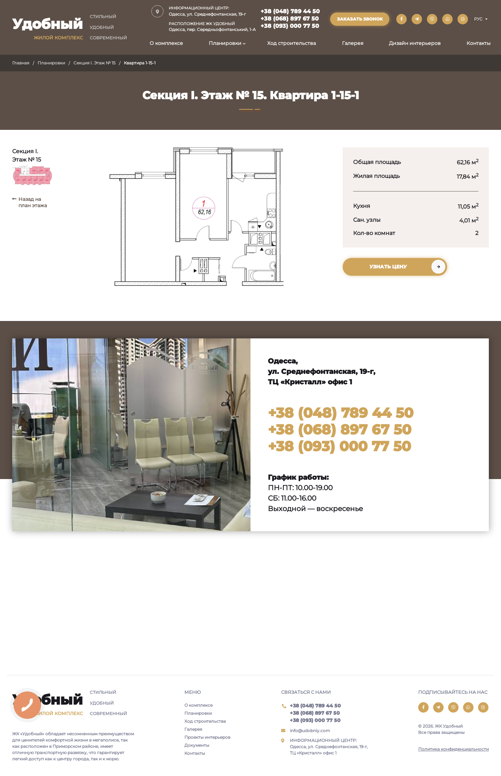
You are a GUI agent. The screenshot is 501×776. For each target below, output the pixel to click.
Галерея (352, 43)
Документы (196, 745)
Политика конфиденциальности (453, 749)
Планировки (225, 43)
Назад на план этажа (32, 202)
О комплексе (166, 43)
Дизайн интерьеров (415, 43)
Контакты (479, 43)
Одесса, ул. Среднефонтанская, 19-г (212, 11)
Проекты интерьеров (207, 737)
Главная (20, 62)
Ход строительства (291, 43)
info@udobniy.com (310, 730)
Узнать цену (388, 267)
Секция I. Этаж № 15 (94, 62)
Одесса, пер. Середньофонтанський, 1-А (212, 26)
